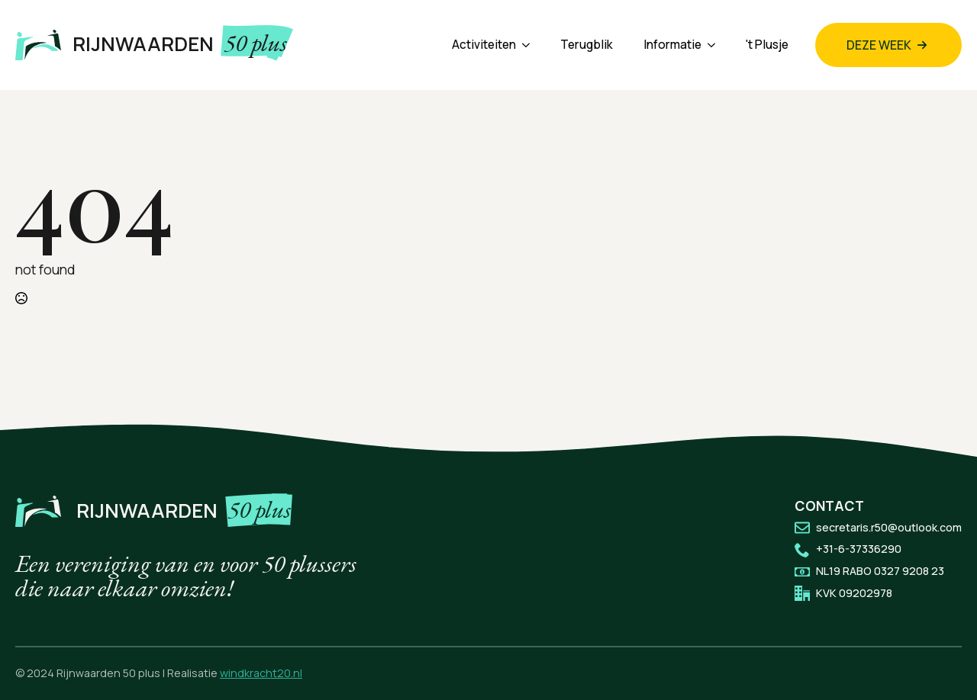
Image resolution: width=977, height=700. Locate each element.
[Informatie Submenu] (715, 45)
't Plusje (767, 45)
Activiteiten (484, 45)
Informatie (672, 45)
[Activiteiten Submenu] (530, 45)
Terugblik (586, 45)
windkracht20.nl (261, 673)
